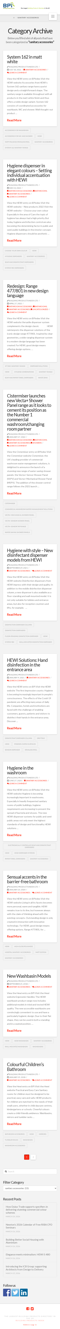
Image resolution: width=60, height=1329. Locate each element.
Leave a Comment (17, 72)
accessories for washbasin (16, 130)
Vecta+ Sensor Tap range (15, 526)
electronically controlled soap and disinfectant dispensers (29, 846)
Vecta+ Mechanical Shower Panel (19, 515)
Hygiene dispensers (13, 256)
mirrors (42, 1134)
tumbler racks (11, 1140)
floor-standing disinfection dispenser (21, 636)
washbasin (28, 1140)
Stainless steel (31, 750)
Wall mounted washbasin (16, 1047)
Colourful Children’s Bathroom (25, 1067)
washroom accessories (15, 1145)
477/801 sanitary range (15, 366)
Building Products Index (30, 1320)
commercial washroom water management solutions (28, 509)
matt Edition (41, 952)
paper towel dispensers (15, 859)
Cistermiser (10, 503)
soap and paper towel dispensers (19, 378)
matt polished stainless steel (17, 142)
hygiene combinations (24, 372)
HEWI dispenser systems (24, 853)
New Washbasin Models (29, 976)
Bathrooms (40, 191)
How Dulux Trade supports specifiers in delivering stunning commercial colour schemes (27, 1209)
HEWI (39, 136)
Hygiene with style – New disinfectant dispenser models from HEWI (30, 555)
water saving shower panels (17, 532)
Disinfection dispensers (15, 630)
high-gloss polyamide (23, 946)
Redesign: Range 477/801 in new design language (27, 290)
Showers (36, 443)
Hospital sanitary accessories (18, 952)
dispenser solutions (39, 366)
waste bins (43, 378)
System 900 (9, 642)
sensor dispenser (12, 750)
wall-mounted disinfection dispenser (35, 642)
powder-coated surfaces (25, 744)
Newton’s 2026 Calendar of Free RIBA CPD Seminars (29, 1226)
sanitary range (45, 372)
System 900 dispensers (14, 268)
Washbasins (38, 1047)
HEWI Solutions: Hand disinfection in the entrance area (27, 664)
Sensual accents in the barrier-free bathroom (27, 879)
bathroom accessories (19, 191)
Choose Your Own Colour (16, 251)
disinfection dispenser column (18, 625)
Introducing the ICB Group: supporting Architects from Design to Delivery (26, 1268)
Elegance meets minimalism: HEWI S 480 (28, 1254)
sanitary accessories (35, 69)
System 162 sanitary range (16, 148)
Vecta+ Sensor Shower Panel (17, 521)
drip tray (41, 738)
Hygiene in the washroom (20, 770)
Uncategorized (39, 309)
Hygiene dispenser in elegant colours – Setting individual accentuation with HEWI (29, 173)
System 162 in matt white (24, 59)
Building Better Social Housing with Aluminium (25, 1241)
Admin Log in (30, 1325)
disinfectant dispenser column (18, 738)
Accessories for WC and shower (18, 136)
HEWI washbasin (21, 1041)
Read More (14, 120)
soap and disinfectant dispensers (19, 262)
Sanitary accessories (44, 142)
